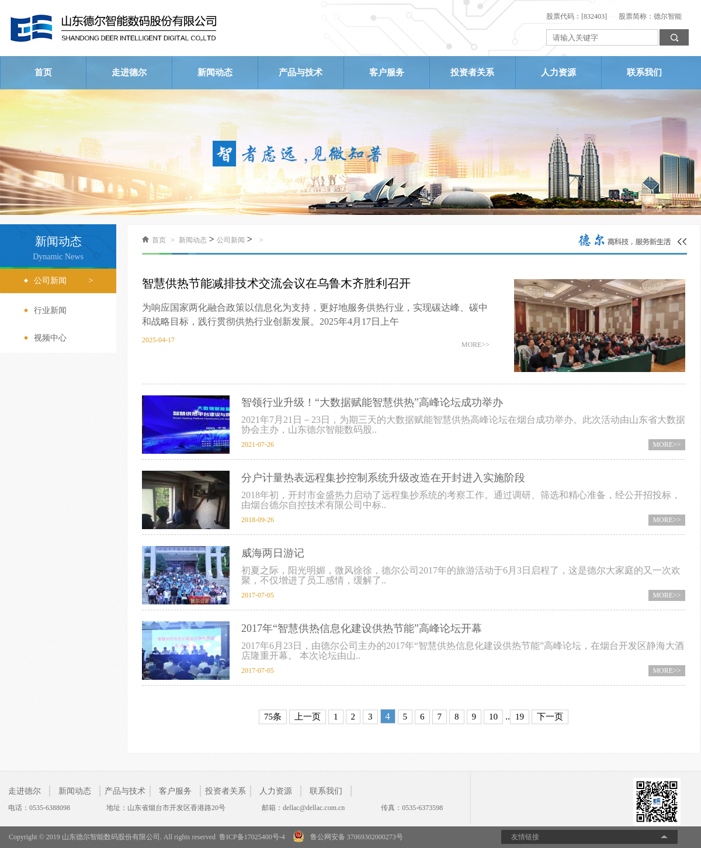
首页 (43, 72)
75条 (273, 716)
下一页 (550, 716)
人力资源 (558, 72)
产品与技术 (300, 72)
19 (519, 716)
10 (493, 716)
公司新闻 (231, 240)
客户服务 (386, 72)
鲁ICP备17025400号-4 (252, 837)
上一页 (307, 716)
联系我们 (644, 72)
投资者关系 (472, 72)
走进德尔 (129, 72)
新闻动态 (214, 72)
